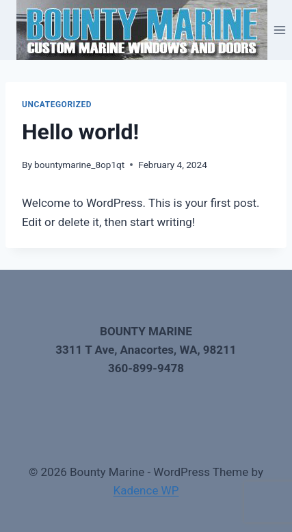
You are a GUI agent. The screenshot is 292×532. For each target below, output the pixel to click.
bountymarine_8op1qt (79, 164)
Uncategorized (57, 104)
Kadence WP (146, 490)
